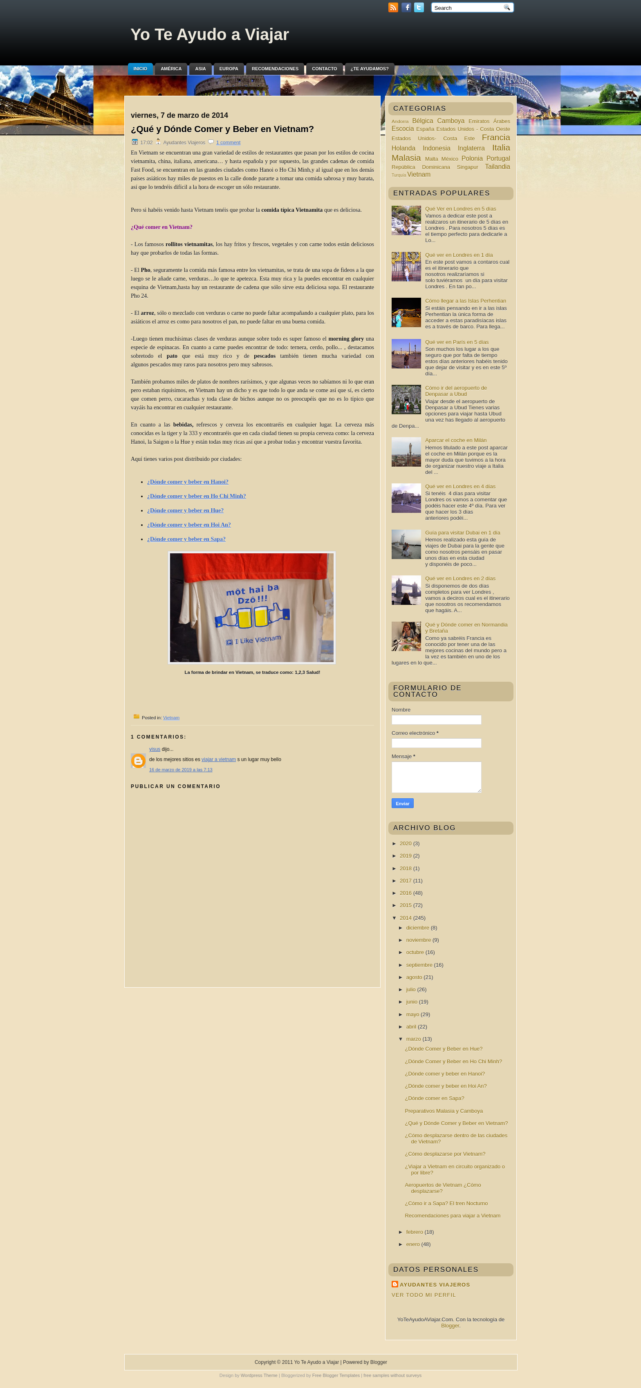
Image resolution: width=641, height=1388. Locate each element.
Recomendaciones (275, 68)
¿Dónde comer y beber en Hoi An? (445, 1086)
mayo (413, 1014)
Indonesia (436, 148)
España (425, 129)
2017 (406, 881)
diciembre (418, 928)
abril (412, 1027)
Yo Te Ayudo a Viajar (209, 34)
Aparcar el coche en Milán (455, 440)
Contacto (324, 68)
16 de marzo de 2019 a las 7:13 (181, 769)
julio (411, 989)
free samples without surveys (392, 1375)
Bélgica (422, 120)
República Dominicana (421, 167)
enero (413, 1244)
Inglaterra (471, 148)
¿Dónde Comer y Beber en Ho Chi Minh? (453, 1061)
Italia (501, 147)
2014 (406, 918)
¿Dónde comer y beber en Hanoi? (445, 1074)
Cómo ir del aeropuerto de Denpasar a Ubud (456, 391)
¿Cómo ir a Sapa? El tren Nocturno (446, 1203)
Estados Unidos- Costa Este (433, 138)
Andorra (400, 121)
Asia (200, 68)
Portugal (498, 158)
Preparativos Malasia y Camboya (444, 1111)
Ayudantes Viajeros (435, 1285)
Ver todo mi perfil (424, 1295)
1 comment (228, 143)
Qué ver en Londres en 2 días (460, 578)
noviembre (419, 940)
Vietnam (171, 717)
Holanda (403, 148)
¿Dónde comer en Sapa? (434, 1098)
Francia (496, 137)
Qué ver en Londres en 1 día (459, 255)
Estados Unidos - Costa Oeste (473, 129)
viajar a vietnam (219, 759)
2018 (406, 868)
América (171, 68)
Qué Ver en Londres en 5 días (460, 209)
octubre (416, 952)
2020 (406, 843)
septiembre (420, 965)
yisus (154, 749)
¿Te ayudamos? (370, 68)
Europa (229, 68)
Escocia (403, 128)
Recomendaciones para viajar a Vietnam (452, 1216)
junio (412, 1002)
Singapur (467, 167)
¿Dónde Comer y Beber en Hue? (443, 1049)
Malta (431, 159)
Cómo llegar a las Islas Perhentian (465, 301)
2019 (406, 856)
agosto (415, 977)
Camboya (451, 120)
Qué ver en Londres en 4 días (460, 486)
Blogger (450, 1326)
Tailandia (497, 166)
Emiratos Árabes (489, 121)
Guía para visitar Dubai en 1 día (462, 533)
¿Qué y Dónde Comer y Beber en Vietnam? (222, 129)
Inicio (141, 68)
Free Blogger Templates (336, 1375)
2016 (406, 893)
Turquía (399, 175)
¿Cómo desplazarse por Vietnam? (445, 1154)
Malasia (406, 157)
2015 (406, 905)
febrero (415, 1232)
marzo (414, 1039)
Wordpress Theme (259, 1375)
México (450, 159)
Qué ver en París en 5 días (457, 342)
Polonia (472, 158)
